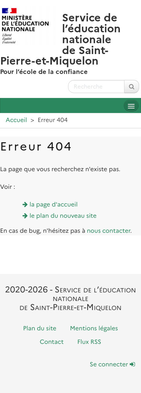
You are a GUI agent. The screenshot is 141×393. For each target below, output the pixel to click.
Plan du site (39, 328)
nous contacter (108, 231)
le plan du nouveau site (63, 216)
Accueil (16, 120)
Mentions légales (94, 328)
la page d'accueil (54, 204)
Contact (52, 342)
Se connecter (112, 364)
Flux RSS (89, 342)
